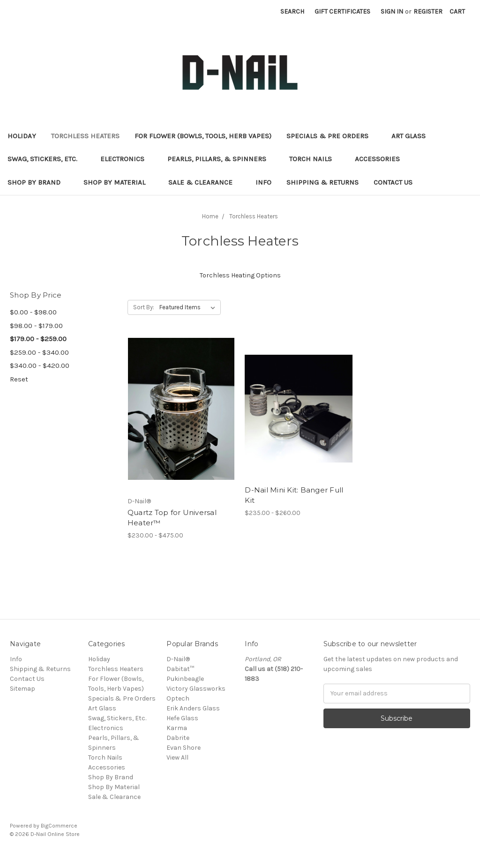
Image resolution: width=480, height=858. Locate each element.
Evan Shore (183, 748)
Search (292, 11)
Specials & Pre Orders (331, 136)
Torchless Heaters (85, 136)
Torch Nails (314, 159)
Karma (176, 728)
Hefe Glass (182, 718)
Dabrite (177, 738)
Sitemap (22, 689)
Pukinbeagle (185, 679)
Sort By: (143, 307)
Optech (177, 698)
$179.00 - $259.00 (38, 339)
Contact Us (393, 182)
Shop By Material (118, 182)
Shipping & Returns (322, 182)
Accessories (381, 159)
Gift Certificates (342, 11)
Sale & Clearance (204, 182)
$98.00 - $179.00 (36, 325)
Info (263, 182)
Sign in (392, 11)
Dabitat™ (180, 669)
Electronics (126, 159)
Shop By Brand (38, 182)
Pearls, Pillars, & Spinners (220, 159)
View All (177, 757)
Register (427, 11)
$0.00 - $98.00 (33, 312)
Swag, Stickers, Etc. (46, 159)
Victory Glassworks (195, 689)
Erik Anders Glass (193, 708)
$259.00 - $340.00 (39, 352)
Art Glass (412, 136)
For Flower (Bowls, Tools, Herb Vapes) (203, 136)
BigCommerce (59, 825)
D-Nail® (178, 659)
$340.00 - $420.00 (39, 365)
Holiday (22, 136)
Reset (19, 379)
